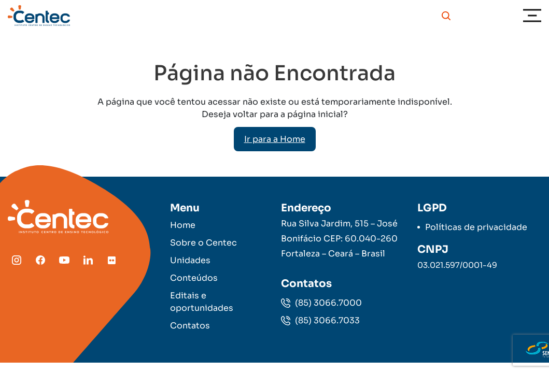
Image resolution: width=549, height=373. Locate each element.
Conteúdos (194, 277)
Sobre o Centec (203, 242)
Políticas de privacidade (476, 227)
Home (182, 225)
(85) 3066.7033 (320, 320)
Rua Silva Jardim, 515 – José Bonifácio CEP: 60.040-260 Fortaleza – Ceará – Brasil (339, 238)
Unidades (190, 260)
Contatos (190, 325)
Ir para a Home (274, 139)
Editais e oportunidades (201, 301)
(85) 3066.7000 (321, 302)
